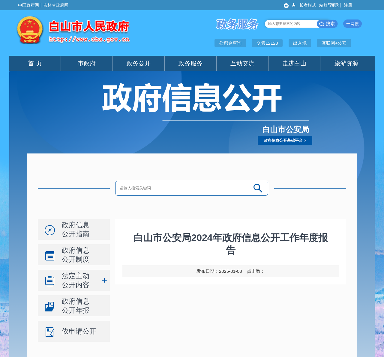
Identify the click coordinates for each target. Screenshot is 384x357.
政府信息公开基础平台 (283, 140)
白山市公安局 (285, 129)
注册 (348, 5)
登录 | (336, 5)
